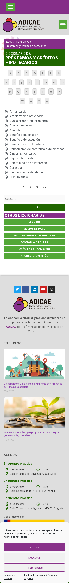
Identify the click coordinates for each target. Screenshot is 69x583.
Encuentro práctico (18, 463)
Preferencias (34, 567)
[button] (10, 7)
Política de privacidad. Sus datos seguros (41, 576)
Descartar (34, 557)
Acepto (34, 547)
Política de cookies (9, 576)
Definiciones (23, 42)
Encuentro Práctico (18, 481)
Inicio (9, 42)
